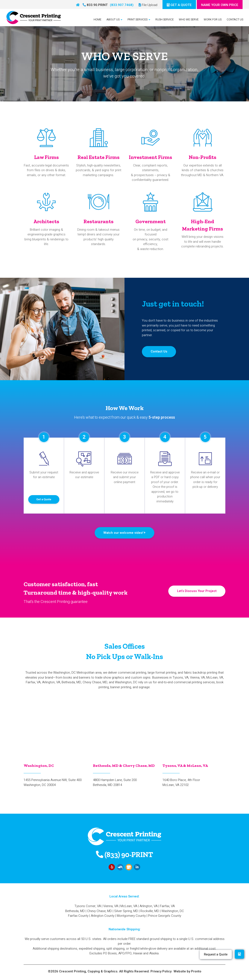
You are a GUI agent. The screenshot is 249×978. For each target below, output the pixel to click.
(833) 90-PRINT (124, 854)
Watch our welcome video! (124, 532)
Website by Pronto (187, 971)
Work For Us (213, 19)
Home (97, 19)
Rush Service (164, 19)
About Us (114, 19)
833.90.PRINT (95, 5)
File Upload (148, 5)
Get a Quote (43, 499)
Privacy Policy (161, 971)
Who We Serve (189, 19)
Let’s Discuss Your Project (197, 591)
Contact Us (235, 19)
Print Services (139, 19)
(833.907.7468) (122, 5)
